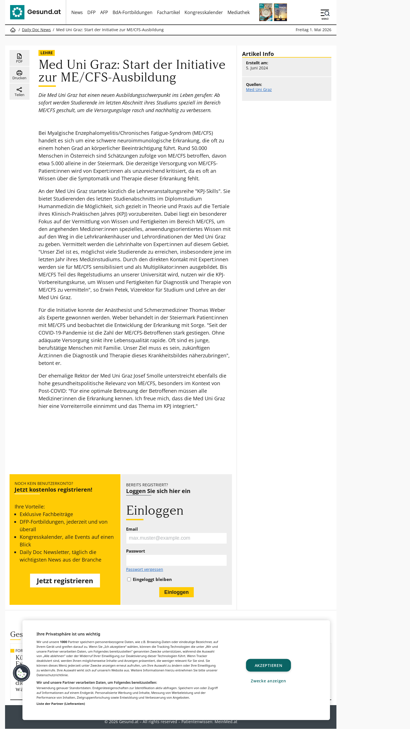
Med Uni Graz (259, 89)
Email (132, 529)
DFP (91, 12)
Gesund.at (128, 721)
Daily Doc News (36, 30)
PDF (19, 58)
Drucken (19, 74)
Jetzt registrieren (65, 580)
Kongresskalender (203, 12)
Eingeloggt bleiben (152, 579)
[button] (22, 673)
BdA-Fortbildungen (132, 12)
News (77, 12)
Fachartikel (168, 12)
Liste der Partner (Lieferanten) (61, 703)
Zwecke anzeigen (268, 680)
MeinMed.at (226, 721)
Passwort (135, 551)
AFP (104, 12)
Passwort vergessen (144, 570)
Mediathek (238, 12)
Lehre (46, 52)
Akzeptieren (269, 665)
